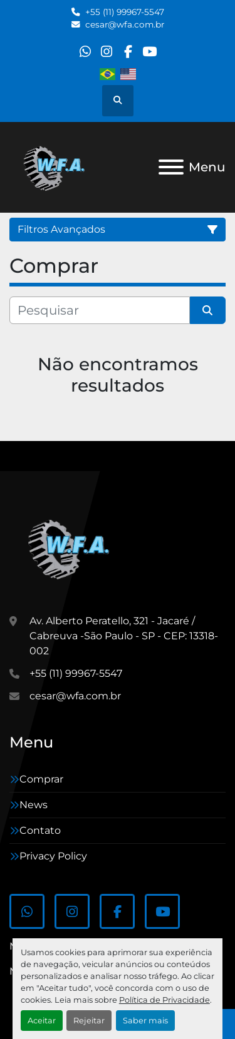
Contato (40, 830)
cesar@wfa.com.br (124, 24)
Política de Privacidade (164, 1000)
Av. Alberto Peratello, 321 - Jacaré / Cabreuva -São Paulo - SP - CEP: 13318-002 (123, 636)
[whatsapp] (85, 51)
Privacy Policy (53, 856)
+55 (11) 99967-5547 (124, 12)
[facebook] (128, 51)
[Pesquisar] (99, 310)
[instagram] (106, 51)
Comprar (41, 779)
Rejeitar (89, 1020)
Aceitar (42, 1020)
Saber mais (145, 1020)
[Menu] (171, 167)
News (33, 805)
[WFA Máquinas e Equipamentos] (71, 548)
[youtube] (149, 51)
